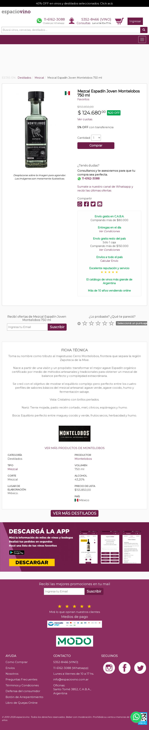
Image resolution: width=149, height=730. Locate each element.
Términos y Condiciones (22, 685)
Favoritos (83, 99)
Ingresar (135, 21)
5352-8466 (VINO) (96, 19)
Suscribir (57, 327)
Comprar (95, 145)
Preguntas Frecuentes (21, 679)
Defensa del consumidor (23, 691)
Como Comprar (17, 662)
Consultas (83, 23)
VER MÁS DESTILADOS (74, 513)
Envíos (10, 668)
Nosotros (12, 673)
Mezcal (13, 469)
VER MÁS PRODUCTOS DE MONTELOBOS (75, 448)
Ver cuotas (84, 119)
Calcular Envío (109, 261)
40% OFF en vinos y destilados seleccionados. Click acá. (74, 3)
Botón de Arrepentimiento (24, 697)
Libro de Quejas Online (22, 702)
